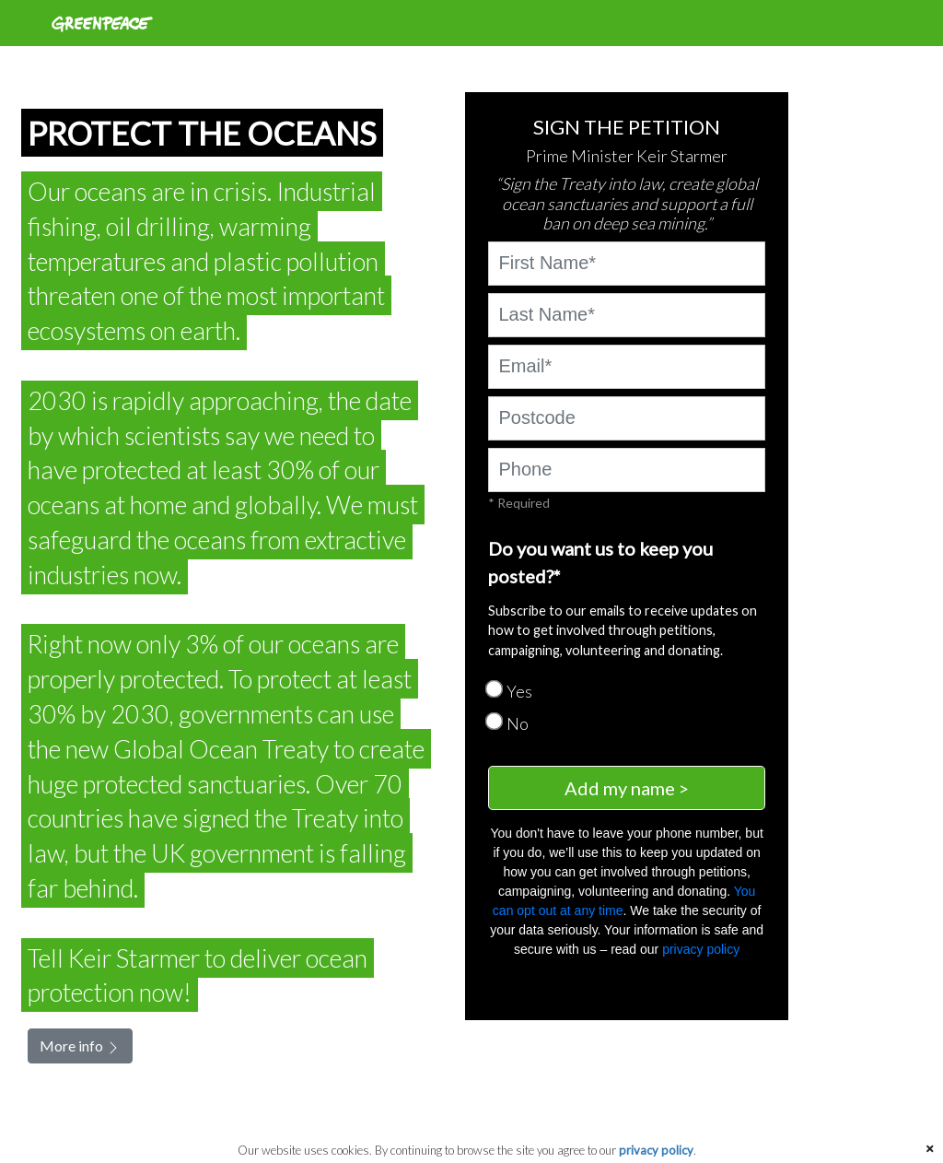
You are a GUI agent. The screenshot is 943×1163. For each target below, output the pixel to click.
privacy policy (700, 949)
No (517, 723)
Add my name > (627, 788)
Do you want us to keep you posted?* (600, 562)
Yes (519, 691)
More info (80, 1046)
